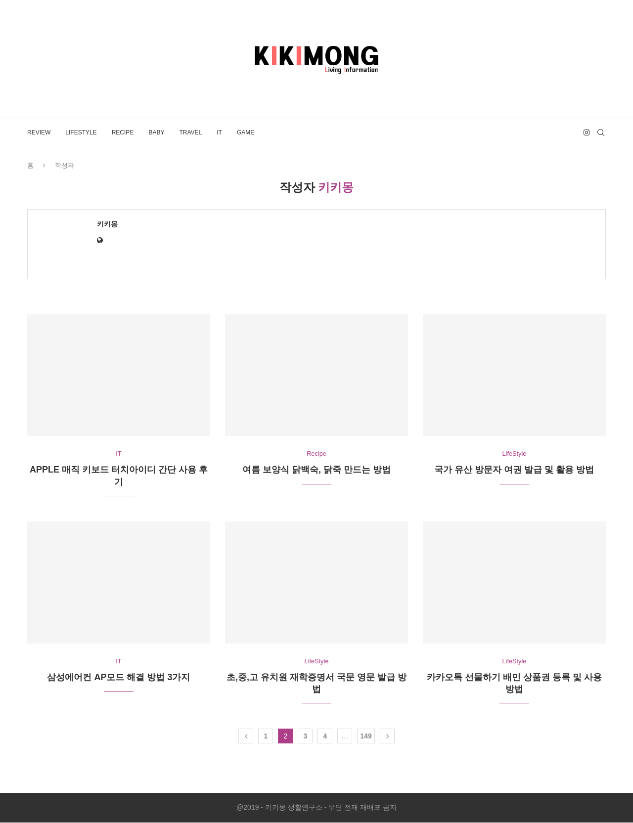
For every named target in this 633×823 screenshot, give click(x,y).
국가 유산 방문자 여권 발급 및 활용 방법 (514, 470)
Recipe (123, 132)
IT (219, 132)
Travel (190, 132)
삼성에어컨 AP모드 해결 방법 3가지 (118, 678)
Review (38, 132)
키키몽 (107, 224)
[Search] (601, 132)
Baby (156, 132)
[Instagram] (586, 132)
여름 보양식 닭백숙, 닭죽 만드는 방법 (316, 470)
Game (245, 132)
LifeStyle (80, 132)
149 (365, 736)
